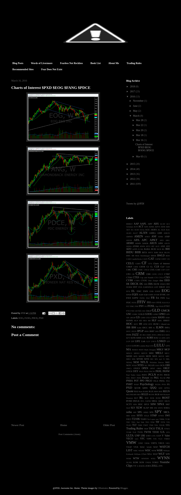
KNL (144, 338)
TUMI (128, 432)
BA (141, 249)
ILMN (160, 327)
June (135, 106)
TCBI (167, 419)
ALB (163, 230)
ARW (160, 243)
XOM (135, 462)
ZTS (160, 466)
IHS (150, 327)
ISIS (157, 331)
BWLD (161, 255)
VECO (129, 438)
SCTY (129, 404)
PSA (168, 381)
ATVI (148, 246)
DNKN (163, 284)
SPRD (145, 412)
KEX (168, 335)
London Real (144, 346)
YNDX (148, 462)
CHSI (135, 267)
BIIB (138, 252)
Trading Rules (134, 63)
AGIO (136, 230)
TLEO (128, 425)
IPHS (146, 331)
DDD (167, 280)
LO (168, 341)
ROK (152, 398)
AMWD (129, 237)
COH (157, 269)
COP (163, 270)
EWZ (128, 298)
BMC (128, 256)
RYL (142, 401)
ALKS (128, 233)
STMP (153, 415)
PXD (41, 318)
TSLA (159, 428)
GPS (168, 314)
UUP (158, 435)
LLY (148, 341)
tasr (157, 419)
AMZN (138, 236)
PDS (128, 378)
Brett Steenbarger (142, 256)
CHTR (142, 266)
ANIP (167, 236)
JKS (144, 335)
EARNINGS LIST (150, 287)
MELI (159, 353)
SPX (151, 412)
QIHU (145, 388)
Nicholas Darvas (157, 362)
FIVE (158, 302)
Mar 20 (140, 130)
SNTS (160, 408)
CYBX (137, 280)
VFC (142, 438)
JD (140, 335)
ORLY (166, 368)
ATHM (135, 246)
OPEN (145, 368)
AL (159, 230)
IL (154, 328)
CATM (157, 259)
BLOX (167, 252)
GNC (129, 314)
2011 (133, 184)
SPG (140, 412)
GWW (154, 317)
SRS (128, 416)
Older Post (109, 425)
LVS (168, 346)
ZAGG (142, 466)
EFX (128, 291)
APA (136, 240)
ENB (151, 291)
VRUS (161, 443)
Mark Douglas (150, 350)
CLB (156, 266)
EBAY (162, 287)
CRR (148, 274)
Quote (129, 391)
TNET (145, 425)
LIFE (137, 341)
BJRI (156, 252)
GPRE (155, 314)
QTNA (167, 388)
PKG (156, 377)
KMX (138, 338)
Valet (167, 435)
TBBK (162, 419)
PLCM (162, 378)
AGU (147, 229)
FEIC (128, 302)
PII (151, 378)
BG (163, 249)
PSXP (136, 384)
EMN (145, 291)
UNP (137, 435)
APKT (153, 240)
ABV (150, 224)
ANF (153, 236)
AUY (157, 246)
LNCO (153, 341)
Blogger (124, 488)
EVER (156, 295)
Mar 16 (140, 140)
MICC (167, 353)
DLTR (156, 284)
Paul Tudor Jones (133, 375)
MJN (135, 356)
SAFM (148, 401)
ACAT (162, 224)
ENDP (157, 291)
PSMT (129, 384)
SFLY (146, 404)
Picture (145, 377)
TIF (157, 422)
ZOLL (154, 465)
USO (148, 435)
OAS (157, 365)
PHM (139, 378)
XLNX (129, 462)
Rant (140, 391)
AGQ (142, 230)
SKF (168, 404)
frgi (157, 306)
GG (139, 311)
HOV (136, 324)
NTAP (134, 365)
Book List (95, 63)
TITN (163, 422)
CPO (128, 274)
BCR (159, 249)
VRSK (147, 443)
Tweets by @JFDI (135, 203)
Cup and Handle (146, 277)
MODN (142, 356)
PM (168, 378)
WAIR (149, 447)
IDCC (145, 327)
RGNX (151, 394)
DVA (140, 287)
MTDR (139, 359)
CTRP (167, 274)
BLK (161, 252)
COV (167, 270)
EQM (141, 295)
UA (162, 432)
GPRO (162, 314)
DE (128, 284)
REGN (166, 391)
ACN (136, 227)
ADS (146, 227)
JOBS (148, 335)
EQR (146, 295)
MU (151, 359)
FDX (162, 298)
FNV (141, 306)
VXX (135, 447)
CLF (162, 266)
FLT (128, 306)
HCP (136, 320)
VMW (131, 442)
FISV (154, 302)
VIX (155, 439)
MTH (146, 359)
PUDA (157, 384)
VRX (167, 443)
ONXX (137, 368)
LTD (152, 346)
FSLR (161, 306)
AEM (163, 227)
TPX (167, 425)
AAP (136, 223)
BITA (144, 252)
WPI (168, 454)
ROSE (158, 398)
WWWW (145, 458)
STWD (161, 416)
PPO (142, 380)
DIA (150, 284)
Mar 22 (140, 125)
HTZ (150, 324)
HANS (161, 317)
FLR (164, 302)
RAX (151, 391)
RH (161, 394)
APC (144, 240)
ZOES (148, 466)
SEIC (140, 404)
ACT (140, 226)
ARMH (130, 243)
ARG (167, 240)
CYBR (129, 280)
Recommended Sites (23, 69)
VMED (167, 439)
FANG (28, 318)
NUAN (151, 365)
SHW (153, 404)
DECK (134, 283)
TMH (140, 425)
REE (160, 391)
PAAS (146, 371)
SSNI (133, 416)
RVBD (129, 401)
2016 (133, 96)
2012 (133, 179)
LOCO (129, 346)
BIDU (129, 252)
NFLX (144, 362)
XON (141, 462)
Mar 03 (140, 156)
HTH (145, 324)
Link (143, 341)
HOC (129, 323)
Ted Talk (140, 422)
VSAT (129, 447)
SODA (167, 408)
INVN (134, 331)
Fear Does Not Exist (51, 69)
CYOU (144, 280)
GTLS (148, 317)
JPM (159, 335)
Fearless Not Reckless (71, 63)
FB (153, 297)
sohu (129, 412)
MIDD (129, 356)
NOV (128, 365)
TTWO (167, 429)
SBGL (154, 401)
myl (160, 359)
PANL (159, 371)
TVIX (140, 432)
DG (141, 284)
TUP (134, 432)
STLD (146, 416)
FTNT (167, 306)
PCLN (152, 374)
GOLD (141, 314)
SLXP (146, 408)
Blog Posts (17, 63)
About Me (113, 63)
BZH (168, 256)
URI (143, 435)
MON (148, 356)
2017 (133, 91)
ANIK (160, 237)
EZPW (135, 298)
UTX (153, 436)
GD (136, 311)
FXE (132, 311)
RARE (145, 391)
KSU (156, 338)
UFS (168, 432)
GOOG (148, 314)
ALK (168, 230)
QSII (160, 388)
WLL (149, 454)
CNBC (140, 270)
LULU (159, 345)
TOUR (161, 425)
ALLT (135, 233)
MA (128, 349)
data (161, 280)
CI (148, 266)
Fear (168, 298)
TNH (151, 425)
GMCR (165, 310)
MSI (133, 359)
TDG (133, 422)
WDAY (141, 450)
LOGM (135, 346)
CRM (140, 273)
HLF (154, 320)
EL (133, 291)
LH (132, 341)
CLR (168, 267)
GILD (148, 311)
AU (152, 246)
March (136, 115)
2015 (133, 164)
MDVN (144, 353)
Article (145, 243)
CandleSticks (136, 259)
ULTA (130, 435)
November (138, 100)
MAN (141, 350)
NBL (168, 359)
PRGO (148, 380)
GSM (143, 317)
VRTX (154, 443)
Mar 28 (140, 120)
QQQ (153, 387)
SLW (139, 407)
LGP (128, 341)
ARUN (153, 243)
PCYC (160, 375)
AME (159, 233)
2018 (133, 86)
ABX (156, 223)
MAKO (135, 350)
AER (168, 227)
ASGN (167, 243)
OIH (167, 365)
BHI (167, 249)
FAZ (148, 298)
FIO (149, 302)
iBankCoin (165, 324)
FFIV (141, 302)
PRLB (155, 381)
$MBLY (129, 224)
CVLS (161, 277)
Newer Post (17, 425)
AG (132, 230)
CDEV (163, 259)
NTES (141, 365)
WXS (153, 458)
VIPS (149, 438)
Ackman (129, 227)
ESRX (151, 295)
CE (168, 259)
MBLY (160, 349)
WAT (155, 447)
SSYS (139, 415)
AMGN (167, 233)
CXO (167, 277)
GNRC (135, 314)
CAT (151, 258)
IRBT (151, 331)
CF (144, 263)
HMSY (166, 320)
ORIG (159, 368)
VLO (160, 439)
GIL (143, 311)
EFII (168, 287)
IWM (128, 335)
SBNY (161, 401)
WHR (160, 450)
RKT (136, 398)
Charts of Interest (161, 263)
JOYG (154, 335)
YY (134, 466)
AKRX (154, 229)
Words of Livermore (41, 63)
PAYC (144, 375)
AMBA (152, 233)
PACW (152, 371)
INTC (128, 331)
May (135, 111)
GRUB (132, 317)
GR (127, 317)
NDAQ (129, 362)
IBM (133, 327)
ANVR (129, 240)
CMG (128, 269)
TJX (168, 422)
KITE (133, 338)
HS (140, 324)
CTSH (129, 277)
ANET (147, 237)
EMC (139, 291)
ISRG (162, 331)
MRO (128, 359)
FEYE (134, 302)
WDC (148, 450)
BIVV (150, 252)
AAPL (143, 223)
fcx (157, 298)
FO (145, 306)
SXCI (128, 419)
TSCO (152, 428)
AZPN (134, 249)
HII (149, 320)
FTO (128, 311)
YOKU (155, 462)
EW (168, 295)
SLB (128, 408)
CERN (138, 263)
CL (151, 266)
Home (63, 425)
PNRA (129, 380)
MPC (167, 356)
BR (133, 256)
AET (128, 230)
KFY (128, 338)
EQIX (135, 294)
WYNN (163, 458)
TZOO (155, 432)
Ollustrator (103, 488)
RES (139, 394)
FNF (136, 306)
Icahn (139, 328)
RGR (157, 394)
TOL (156, 425)
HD (140, 320)
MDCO (129, 353)
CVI (156, 277)
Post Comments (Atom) (69, 434)
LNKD (161, 341)
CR (133, 274)
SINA (160, 404)
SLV (133, 407)
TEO (147, 422)
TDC (128, 422)
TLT (134, 425)
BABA (147, 249)
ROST (166, 397)
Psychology (147, 384)
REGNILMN (131, 394)
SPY (158, 411)
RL (141, 397)
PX (168, 384)
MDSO (136, 353)
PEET (133, 378)
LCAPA (162, 338)
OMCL (129, 368)
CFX (150, 263)
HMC (160, 320)
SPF (134, 412)
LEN (168, 338)
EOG (21, 318)
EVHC (163, 294)
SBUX (167, 401)
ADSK (151, 227)
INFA (167, 327)
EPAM (129, 295)
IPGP (140, 331)
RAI (136, 391)
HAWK (129, 320)
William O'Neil (140, 454)
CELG (130, 263)
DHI (145, 284)
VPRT (140, 443)
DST (135, 287)
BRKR (153, 256)
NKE (167, 362)
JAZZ (135, 334)
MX (156, 359)
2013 (133, 174)
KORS (150, 337)
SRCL (167, 412)
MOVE (161, 356)
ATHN (142, 246)
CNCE (146, 270)
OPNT (152, 368)
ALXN (143, 232)
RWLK (136, 401)
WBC (135, 450)
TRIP (146, 429)
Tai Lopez (151, 419)
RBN (156, 391)
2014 (133, 169)
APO (162, 240)
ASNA (129, 246)
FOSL (151, 306)
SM (151, 408)
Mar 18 (140, 135)
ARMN (138, 243)
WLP (155, 454)
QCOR (137, 388)
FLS (168, 302)
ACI (168, 224)
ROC (147, 398)
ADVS (157, 227)
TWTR (147, 432)
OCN (162, 365)
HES (145, 320)
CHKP (129, 266)
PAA (141, 371)
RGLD (144, 394)
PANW (166, 371)
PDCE (35, 318)
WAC (142, 447)
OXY (135, 371)
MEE (151, 353)
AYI (168, 246)
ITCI (168, 331)
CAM (128, 259)
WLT (161, 453)
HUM (155, 324)
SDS (135, 404)
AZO (128, 249)
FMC (132, 306)
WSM (128, 458)
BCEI (153, 249)
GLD (156, 310)
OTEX (129, 371)
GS (138, 317)
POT (136, 380)
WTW (136, 458)
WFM (153, 450)
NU (145, 365)
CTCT (160, 274)
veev (136, 439)
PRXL (162, 381)
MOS (154, 356)
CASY (145, 259)
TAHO (144, 419)
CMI (134, 269)
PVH (164, 384)
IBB (128, 327)
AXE (162, 246)
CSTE (154, 274)
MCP (167, 349)
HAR (167, 317)
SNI (155, 408)
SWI (167, 415)
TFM (152, 422)
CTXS (136, 277)
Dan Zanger (153, 280)
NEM (136, 362)
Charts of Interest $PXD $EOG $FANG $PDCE (144, 147)
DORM (129, 287)
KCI (163, 335)
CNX (152, 269)
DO (168, 284)
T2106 (136, 419)
